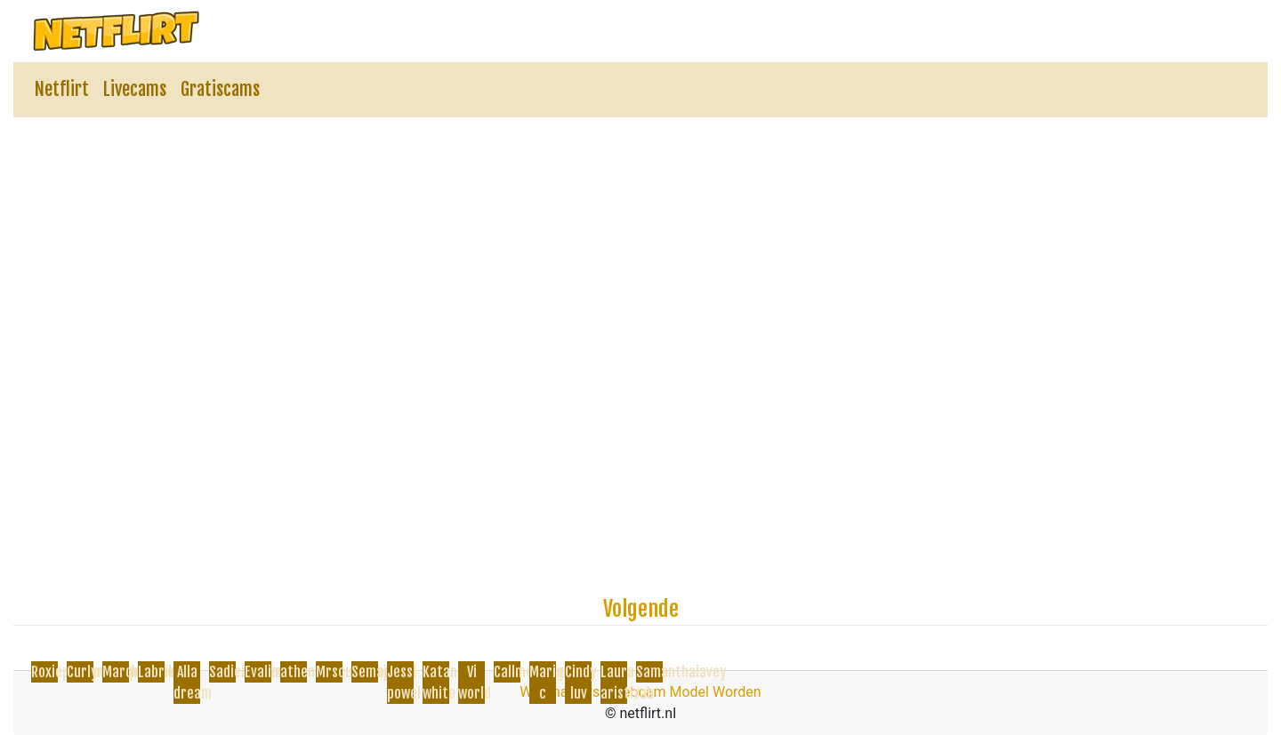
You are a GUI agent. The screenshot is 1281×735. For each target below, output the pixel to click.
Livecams (134, 89)
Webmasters (560, 691)
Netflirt (62, 89)
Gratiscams (220, 89)
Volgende (641, 608)
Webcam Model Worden (685, 691)
